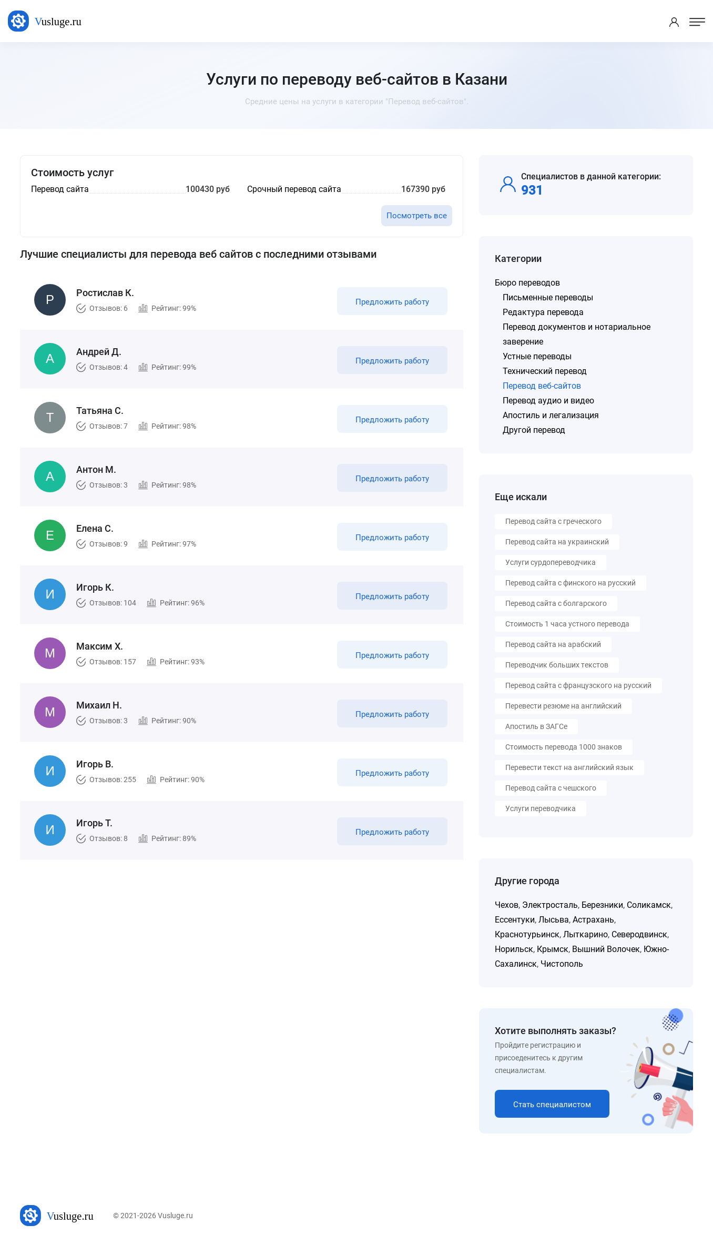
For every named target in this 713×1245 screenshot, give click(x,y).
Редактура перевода (543, 312)
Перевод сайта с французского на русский (578, 685)
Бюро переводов (527, 283)
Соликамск (649, 905)
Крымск (552, 949)
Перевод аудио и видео (548, 401)
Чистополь (562, 964)
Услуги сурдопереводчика (550, 562)
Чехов (506, 905)
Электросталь (550, 905)
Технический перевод (545, 371)
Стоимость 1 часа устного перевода (567, 624)
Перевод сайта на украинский (557, 542)
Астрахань (593, 920)
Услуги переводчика (540, 808)
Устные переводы (537, 356)
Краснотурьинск (527, 934)
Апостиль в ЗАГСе (536, 726)
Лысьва (553, 920)
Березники (602, 905)
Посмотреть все (416, 215)
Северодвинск (639, 934)
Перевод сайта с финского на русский (570, 583)
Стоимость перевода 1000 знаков (563, 747)
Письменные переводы (548, 297)
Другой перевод (534, 430)
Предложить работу (392, 302)
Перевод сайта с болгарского (556, 603)
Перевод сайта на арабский (553, 644)
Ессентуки (515, 920)
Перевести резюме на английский (563, 706)
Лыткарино (585, 934)
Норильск (514, 949)
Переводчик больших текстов (556, 665)
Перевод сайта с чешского (550, 788)
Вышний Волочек (606, 949)
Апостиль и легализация (551, 415)
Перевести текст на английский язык (569, 767)
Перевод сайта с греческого (553, 521)
